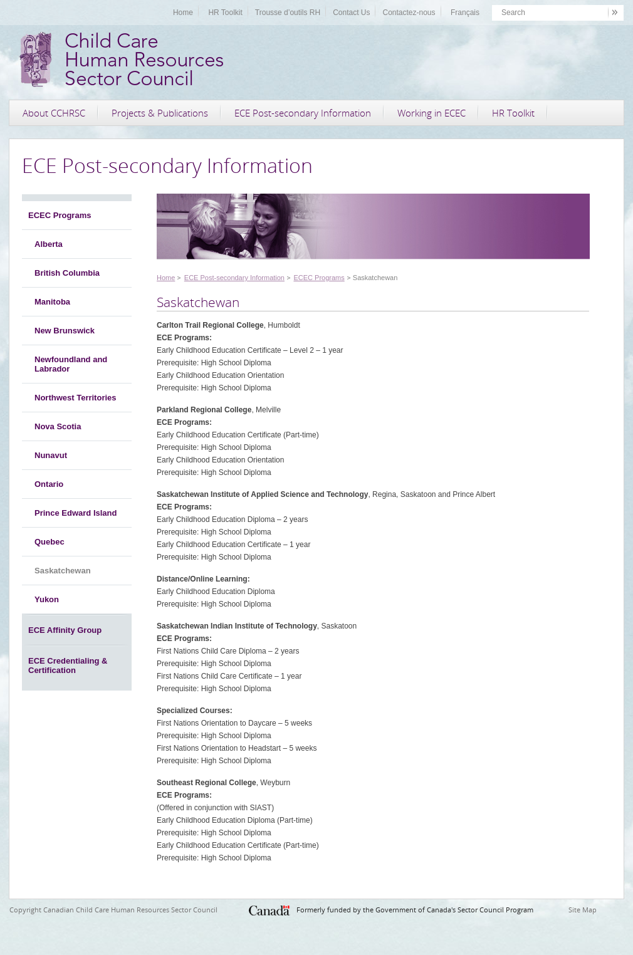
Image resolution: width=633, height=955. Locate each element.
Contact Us (351, 12)
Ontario (48, 484)
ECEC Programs (59, 215)
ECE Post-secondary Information (302, 113)
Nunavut (50, 455)
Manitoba (52, 301)
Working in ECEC (431, 113)
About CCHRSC (54, 113)
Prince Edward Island (75, 513)
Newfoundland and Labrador (70, 364)
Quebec (49, 541)
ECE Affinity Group (65, 630)
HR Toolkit (225, 12)
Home (183, 12)
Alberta (48, 244)
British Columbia (67, 273)
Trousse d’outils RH (287, 12)
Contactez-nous (408, 12)
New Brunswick (64, 330)
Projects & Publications (160, 113)
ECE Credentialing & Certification (67, 665)
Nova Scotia (57, 426)
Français (465, 12)
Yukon (46, 599)
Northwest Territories (75, 397)
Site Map (582, 909)
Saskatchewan (62, 570)
